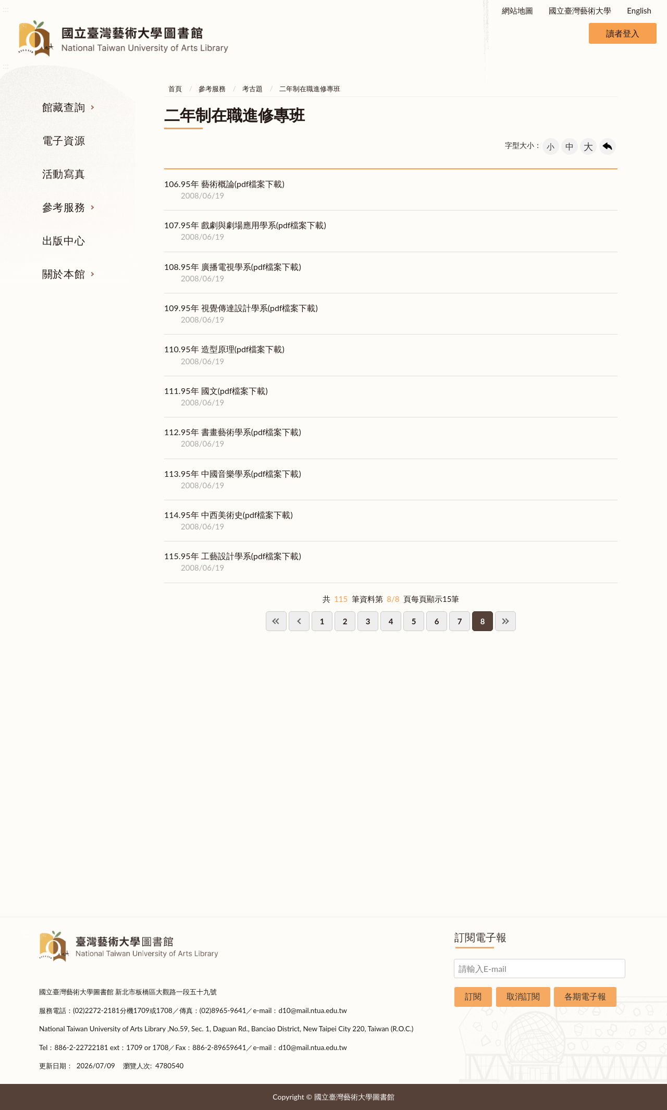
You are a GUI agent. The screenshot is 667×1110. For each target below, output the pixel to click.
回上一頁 (607, 146)
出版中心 (63, 240)
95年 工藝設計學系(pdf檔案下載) (232, 562)
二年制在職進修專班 (309, 88)
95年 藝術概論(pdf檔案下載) (224, 190)
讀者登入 (622, 33)
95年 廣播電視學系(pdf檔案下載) (232, 273)
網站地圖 (517, 10)
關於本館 (63, 273)
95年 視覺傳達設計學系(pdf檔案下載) (241, 314)
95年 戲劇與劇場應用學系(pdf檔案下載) (245, 231)
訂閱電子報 (480, 937)
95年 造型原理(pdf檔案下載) (224, 355)
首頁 (175, 88)
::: (6, 9)
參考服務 (63, 207)
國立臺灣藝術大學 (580, 10)
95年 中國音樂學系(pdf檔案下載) (232, 479)
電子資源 (63, 140)
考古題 (252, 88)
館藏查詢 (63, 107)
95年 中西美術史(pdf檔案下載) (228, 521)
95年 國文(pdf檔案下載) (216, 397)
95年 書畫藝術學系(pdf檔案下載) (232, 438)
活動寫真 (63, 173)
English (639, 10)
